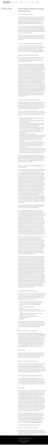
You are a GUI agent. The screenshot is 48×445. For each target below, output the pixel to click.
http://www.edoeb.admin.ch (37, 422)
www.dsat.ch (36, 427)
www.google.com (30, 215)
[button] (37, 2)
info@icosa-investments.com (39, 51)
